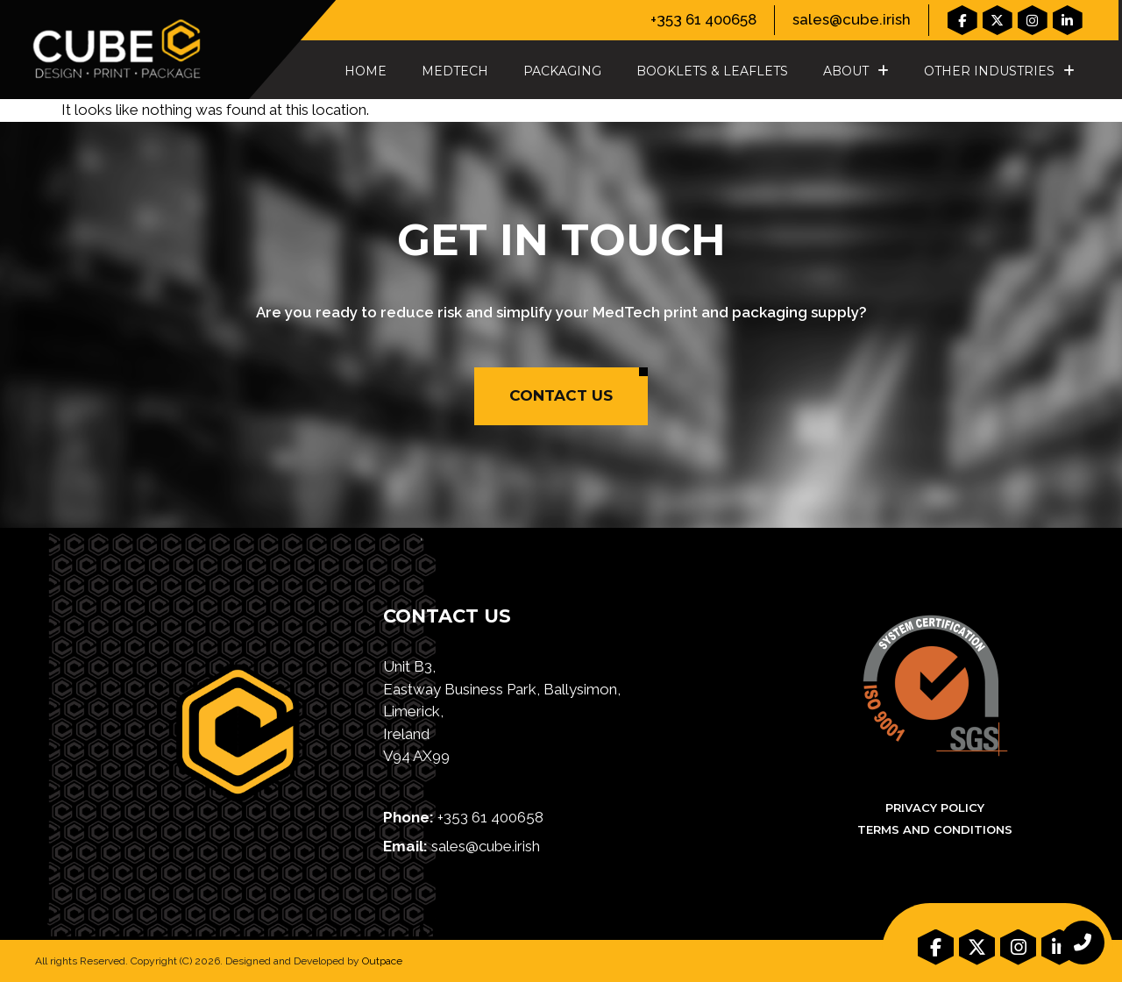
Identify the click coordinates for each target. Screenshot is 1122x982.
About (856, 71)
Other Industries (999, 71)
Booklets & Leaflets (712, 71)
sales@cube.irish (851, 19)
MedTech (455, 71)
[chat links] (1082, 942)
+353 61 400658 (703, 19)
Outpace (382, 961)
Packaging (562, 71)
